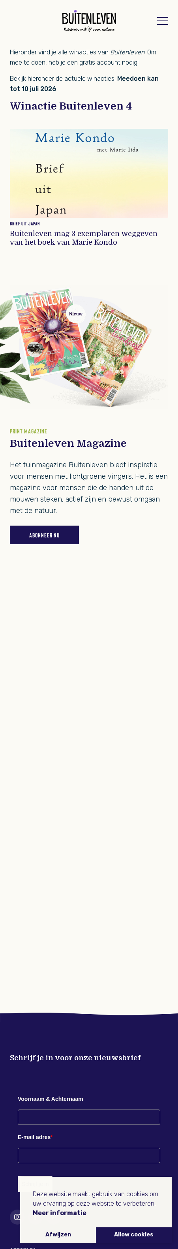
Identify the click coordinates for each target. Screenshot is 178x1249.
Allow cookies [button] (134, 1234)
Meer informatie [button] (59, 1213)
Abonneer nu (44, 535)
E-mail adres (35, 1137)
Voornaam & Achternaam (50, 1099)
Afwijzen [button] (58, 1234)
